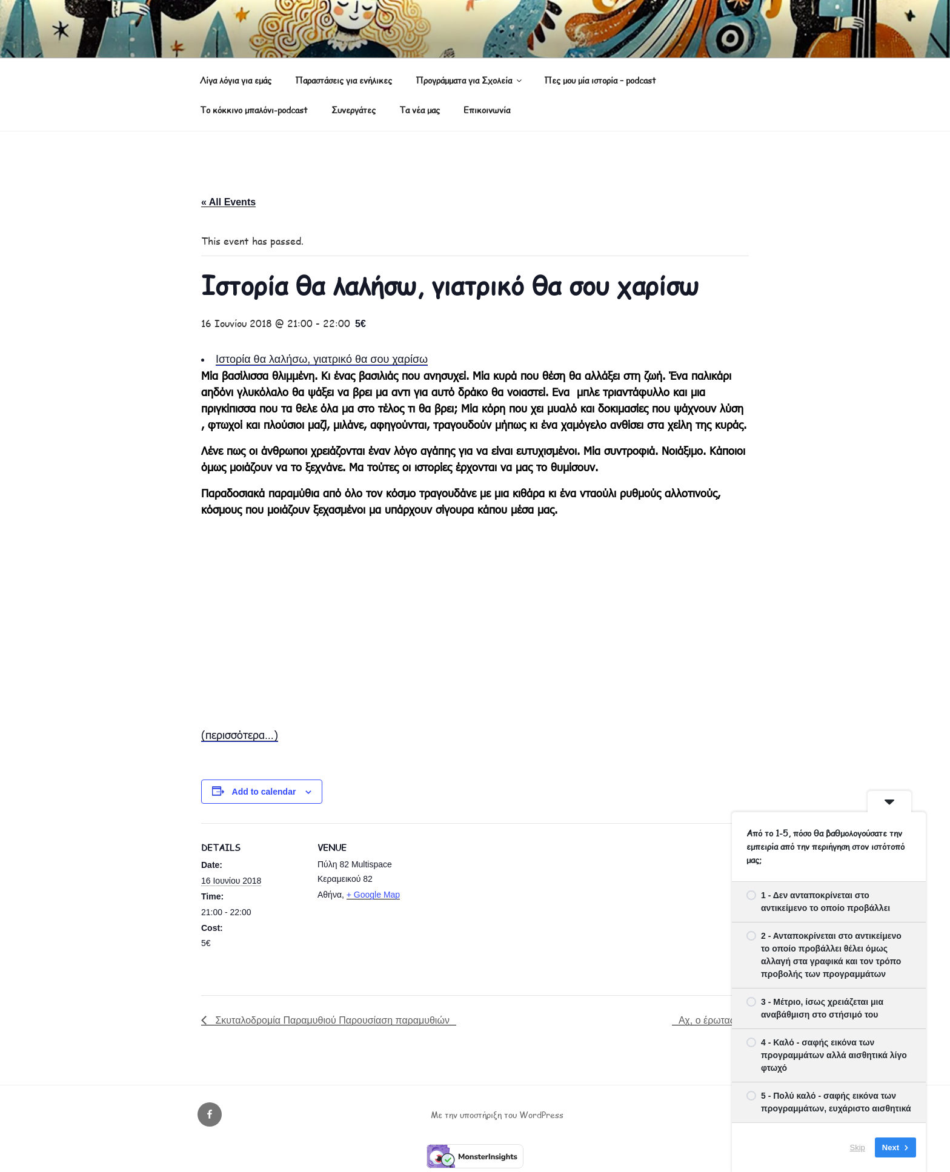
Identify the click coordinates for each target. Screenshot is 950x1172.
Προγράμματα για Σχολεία (469, 80)
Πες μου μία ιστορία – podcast (600, 80)
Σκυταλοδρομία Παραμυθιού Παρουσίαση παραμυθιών (331, 1020)
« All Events (228, 202)
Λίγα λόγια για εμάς (235, 80)
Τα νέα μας (419, 110)
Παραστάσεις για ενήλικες (343, 80)
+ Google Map (373, 894)
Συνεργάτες (353, 110)
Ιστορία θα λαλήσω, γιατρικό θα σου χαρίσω (322, 359)
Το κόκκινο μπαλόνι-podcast (254, 110)
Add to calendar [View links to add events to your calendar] (264, 791)
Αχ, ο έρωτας (708, 1020)
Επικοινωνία (486, 110)
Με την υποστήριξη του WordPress (497, 1115)
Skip (857, 1147)
